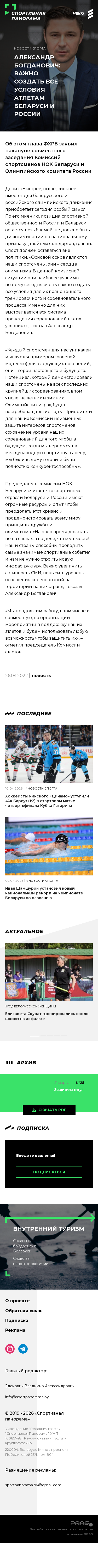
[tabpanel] (49, 986)
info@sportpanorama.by (27, 1397)
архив (20, 1063)
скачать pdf (52, 1110)
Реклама (15, 1330)
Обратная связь (24, 1310)
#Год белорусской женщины (30, 1006)
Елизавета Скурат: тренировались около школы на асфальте (47, 1016)
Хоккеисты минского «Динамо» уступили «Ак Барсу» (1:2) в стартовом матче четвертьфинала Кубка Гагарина (47, 801)
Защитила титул (68, 1089)
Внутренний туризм (48, 1228)
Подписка (16, 1320)
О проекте (17, 1300)
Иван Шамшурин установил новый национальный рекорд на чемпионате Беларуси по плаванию (44, 893)
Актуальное (24, 931)
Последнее (28, 714)
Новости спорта (30, 48)
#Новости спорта (41, 788)
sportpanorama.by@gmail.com (33, 1485)
